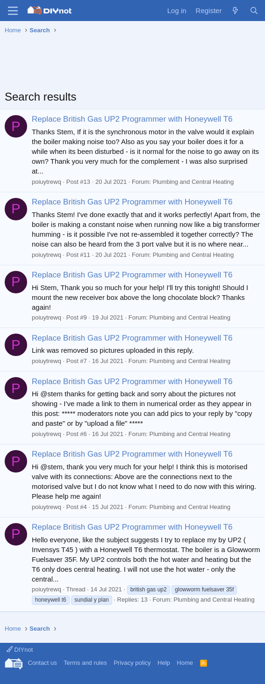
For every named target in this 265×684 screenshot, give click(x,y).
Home (185, 662)
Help (164, 662)
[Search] (254, 10)
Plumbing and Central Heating (193, 181)
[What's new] (235, 10)
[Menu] (13, 10)
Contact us (42, 662)
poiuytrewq (46, 181)
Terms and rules (85, 662)
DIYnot (20, 649)
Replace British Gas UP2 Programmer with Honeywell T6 (132, 119)
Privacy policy (132, 662)
